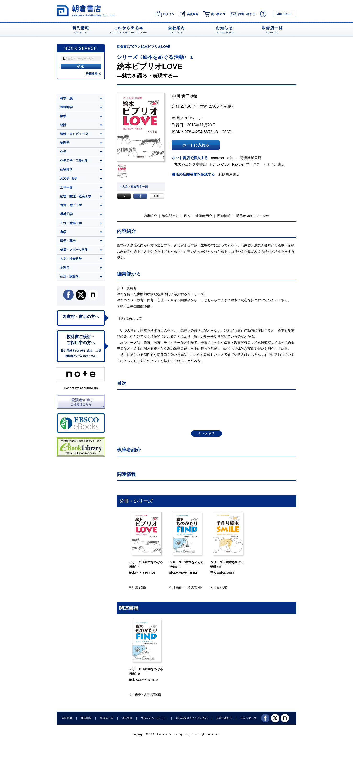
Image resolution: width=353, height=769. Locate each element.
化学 (63, 152)
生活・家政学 (69, 276)
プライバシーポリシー (154, 718)
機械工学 (66, 214)
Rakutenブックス (246, 164)
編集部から (170, 216)
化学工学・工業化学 (74, 160)
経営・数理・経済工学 (75, 196)
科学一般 (66, 98)
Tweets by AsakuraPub (81, 388)
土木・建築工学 (71, 223)
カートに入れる (195, 145)
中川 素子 (181, 96)
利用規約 (127, 718)
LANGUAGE (283, 14)
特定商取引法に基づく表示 (191, 718)
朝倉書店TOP (127, 47)
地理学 (64, 267)
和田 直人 (216, 587)
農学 (63, 232)
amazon (217, 158)
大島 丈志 (191, 587)
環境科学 (66, 107)
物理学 (64, 143)
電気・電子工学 (71, 205)
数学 (63, 116)
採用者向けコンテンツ (252, 216)
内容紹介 (150, 216)
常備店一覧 (106, 718)
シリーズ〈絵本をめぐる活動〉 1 (155, 57)
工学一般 (66, 187)
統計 (63, 125)
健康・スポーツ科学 (74, 249)
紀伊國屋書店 (250, 158)
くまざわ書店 (274, 164)
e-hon (231, 158)
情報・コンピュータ (74, 134)
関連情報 (224, 216)
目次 (187, 216)
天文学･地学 (68, 178)
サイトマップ (248, 718)
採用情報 (86, 718)
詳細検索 (93, 73)
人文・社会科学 (71, 259)
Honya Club (219, 164)
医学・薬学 (68, 241)
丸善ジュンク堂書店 (190, 164)
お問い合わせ (224, 718)
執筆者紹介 (204, 216)
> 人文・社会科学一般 (134, 186)
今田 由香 (175, 587)
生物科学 (66, 169)
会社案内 (67, 718)
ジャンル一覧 (69, 89)
